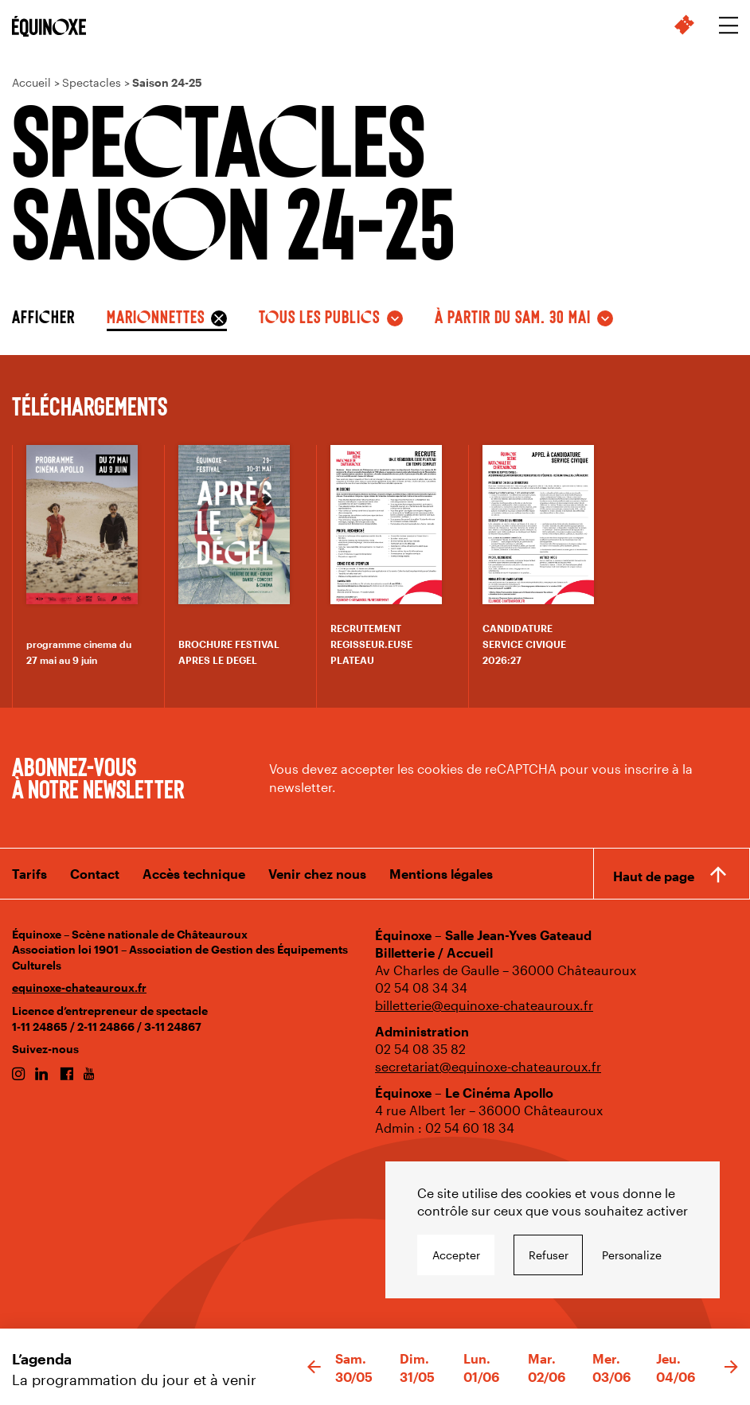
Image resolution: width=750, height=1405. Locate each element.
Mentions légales (441, 873)
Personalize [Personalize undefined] (632, 1255)
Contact (94, 873)
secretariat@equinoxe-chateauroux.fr (488, 1066)
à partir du (513, 316)
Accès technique (194, 873)
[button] (314, 1367)
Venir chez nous (317, 873)
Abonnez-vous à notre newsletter (98, 776)
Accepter (456, 1255)
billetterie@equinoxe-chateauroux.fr (484, 1005)
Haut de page (653, 876)
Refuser (548, 1255)
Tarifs (29, 873)
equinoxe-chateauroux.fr (79, 987)
